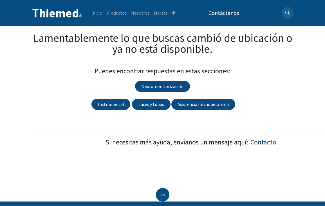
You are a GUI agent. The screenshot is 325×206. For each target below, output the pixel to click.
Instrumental (111, 104)
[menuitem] (96, 13)
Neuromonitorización (162, 86)
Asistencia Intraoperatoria (203, 104)
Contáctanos (224, 12)
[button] (287, 13)
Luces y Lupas (151, 104)
